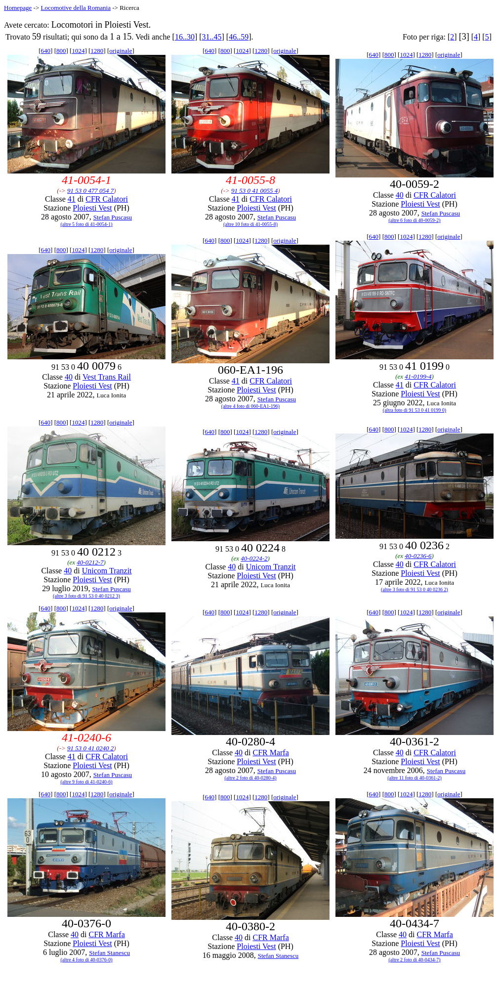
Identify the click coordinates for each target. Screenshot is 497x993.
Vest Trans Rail (107, 377)
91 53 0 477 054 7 (90, 190)
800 (61, 50)
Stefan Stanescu (109, 952)
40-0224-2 (254, 558)
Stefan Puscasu (112, 217)
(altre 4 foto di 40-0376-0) (87, 959)
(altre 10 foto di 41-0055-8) (250, 224)
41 (72, 199)
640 (46, 50)
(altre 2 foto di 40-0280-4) (251, 777)
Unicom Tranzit (107, 570)
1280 (96, 50)
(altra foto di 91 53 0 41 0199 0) (414, 410)
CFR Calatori (106, 199)
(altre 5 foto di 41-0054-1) (87, 224)
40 (400, 195)
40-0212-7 (90, 562)
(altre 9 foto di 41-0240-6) (87, 781)
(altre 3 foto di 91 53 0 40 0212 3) (86, 596)
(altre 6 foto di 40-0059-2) (415, 220)
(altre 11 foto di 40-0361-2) (414, 777)
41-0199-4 (418, 376)
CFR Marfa (270, 752)
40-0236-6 (418, 556)
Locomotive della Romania (76, 7)
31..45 (212, 37)
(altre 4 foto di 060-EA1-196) (250, 406)
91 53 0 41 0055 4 (254, 190)
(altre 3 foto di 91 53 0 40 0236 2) (414, 589)
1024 (78, 50)
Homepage (18, 7)
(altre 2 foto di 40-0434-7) (415, 959)
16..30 (185, 37)
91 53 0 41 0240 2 (90, 748)
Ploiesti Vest (92, 208)
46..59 (238, 37)
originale (120, 50)
